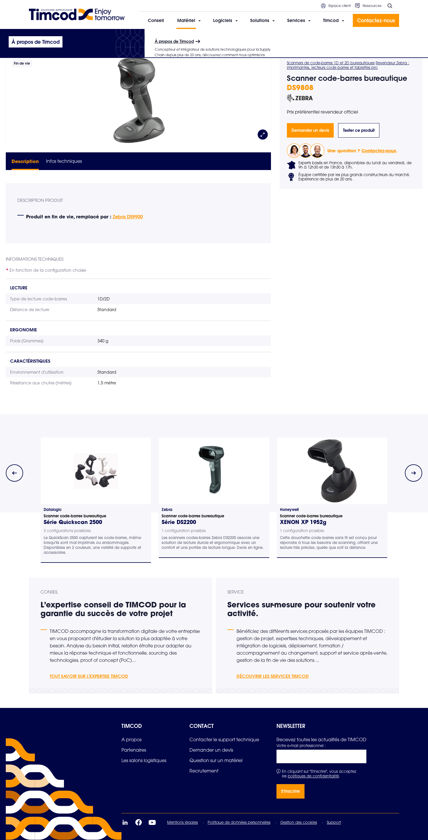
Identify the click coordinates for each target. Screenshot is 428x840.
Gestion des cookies (298, 822)
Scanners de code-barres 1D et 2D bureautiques (330, 63)
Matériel (54, 36)
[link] (131, 739)
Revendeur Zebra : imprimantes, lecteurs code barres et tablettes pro (348, 65)
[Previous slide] (14, 473)
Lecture (18, 288)
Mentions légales (182, 822)
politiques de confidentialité (313, 776)
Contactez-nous (378, 151)
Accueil (35, 36)
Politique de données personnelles (239, 822)
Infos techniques (64, 161)
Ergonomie (23, 330)
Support (334, 822)
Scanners (124, 36)
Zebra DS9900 (128, 216)
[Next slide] (413, 473)
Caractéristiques (30, 361)
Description (25, 161)
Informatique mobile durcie (89, 36)
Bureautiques (148, 36)
